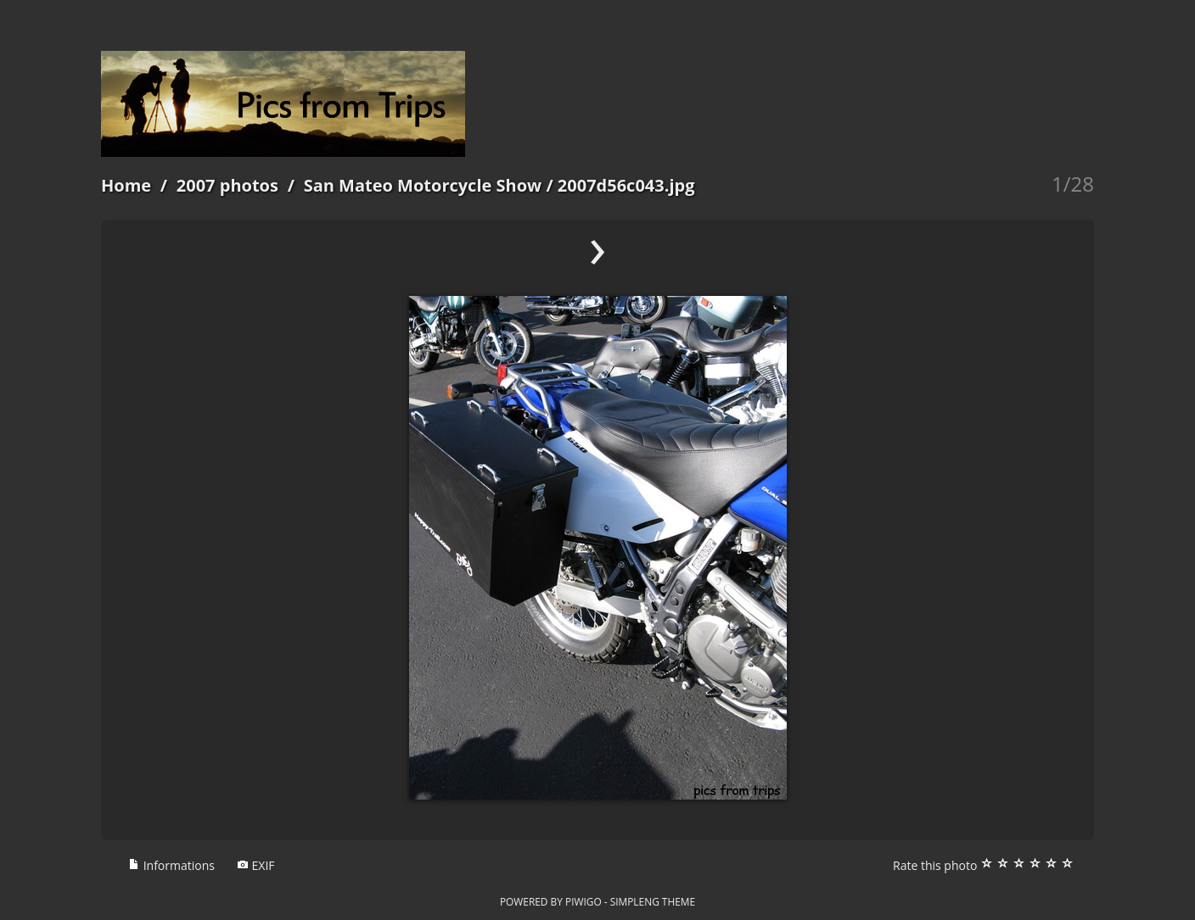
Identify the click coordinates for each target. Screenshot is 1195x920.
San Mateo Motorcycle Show (423, 185)
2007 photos (227, 185)
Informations (171, 865)
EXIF (256, 865)
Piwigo (583, 901)
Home (126, 185)
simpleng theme (652, 901)
